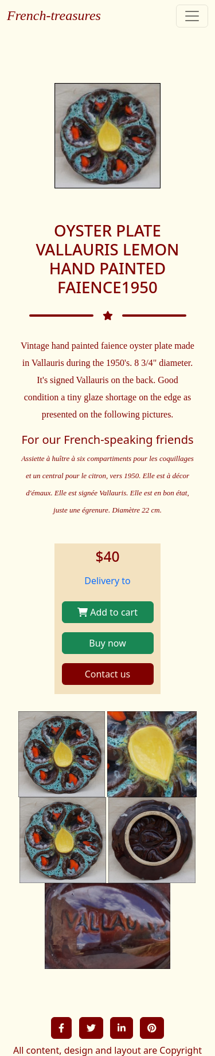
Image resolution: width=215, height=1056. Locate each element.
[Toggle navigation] (192, 16)
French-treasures (54, 15)
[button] (61, 1028)
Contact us (108, 674)
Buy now (107, 643)
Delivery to (107, 580)
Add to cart (107, 612)
